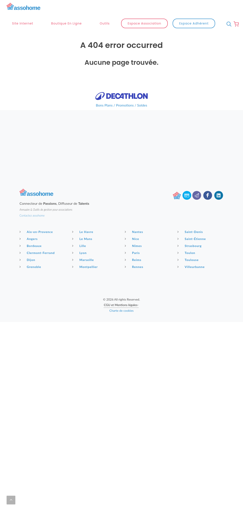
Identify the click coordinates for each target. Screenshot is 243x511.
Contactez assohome (32, 215)
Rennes (134, 266)
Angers (29, 238)
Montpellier (85, 266)
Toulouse (189, 259)
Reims (133, 259)
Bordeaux (31, 245)
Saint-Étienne (192, 238)
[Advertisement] (121, 140)
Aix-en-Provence (37, 231)
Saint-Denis (191, 231)
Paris (133, 252)
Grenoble (31, 266)
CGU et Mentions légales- (121, 305)
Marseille (83, 259)
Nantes (134, 231)
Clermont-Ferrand (38, 252)
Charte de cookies (121, 310)
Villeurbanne (192, 266)
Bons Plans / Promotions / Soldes (121, 105)
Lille (79, 245)
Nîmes (134, 245)
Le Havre (83, 231)
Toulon (187, 252)
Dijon (28, 259)
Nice (132, 238)
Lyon (80, 252)
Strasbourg (190, 245)
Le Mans (82, 238)
